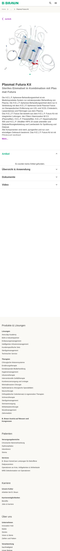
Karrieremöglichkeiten (11, 498)
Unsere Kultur (7, 489)
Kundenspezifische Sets (11, 347)
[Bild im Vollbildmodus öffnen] (5, 68)
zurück (6, 18)
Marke (4, 529)
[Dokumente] (30, 177)
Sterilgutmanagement (10, 350)
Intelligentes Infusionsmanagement (15, 344)
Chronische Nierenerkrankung (13, 443)
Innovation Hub (7, 526)
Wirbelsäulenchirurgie (10, 407)
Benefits (5, 501)
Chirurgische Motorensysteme (13, 362)
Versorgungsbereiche (10, 439)
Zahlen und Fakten (9, 538)
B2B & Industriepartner (10, 338)
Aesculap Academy (9, 335)
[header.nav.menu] (55, 3)
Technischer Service (9, 354)
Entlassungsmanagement (11, 341)
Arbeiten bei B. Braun (10, 492)
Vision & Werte (7, 535)
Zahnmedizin (7, 413)
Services (5, 458)
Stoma (4, 452)
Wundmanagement (9, 410)
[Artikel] (30, 154)
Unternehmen (7, 522)
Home (4, 9)
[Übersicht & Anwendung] (30, 169)
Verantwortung (8, 544)
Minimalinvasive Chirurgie (11, 385)
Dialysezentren (7, 464)
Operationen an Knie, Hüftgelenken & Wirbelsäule (21, 467)
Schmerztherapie (8, 397)
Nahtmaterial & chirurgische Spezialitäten (17, 388)
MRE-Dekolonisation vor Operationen (16, 471)
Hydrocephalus (7, 446)
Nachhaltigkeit (7, 547)
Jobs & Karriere (8, 504)
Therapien (6, 359)
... (11, 9)
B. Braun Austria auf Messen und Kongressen (15, 420)
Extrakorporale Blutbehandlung (13, 369)
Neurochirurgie (7, 391)
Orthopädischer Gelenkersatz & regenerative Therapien (23, 394)
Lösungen (6, 331)
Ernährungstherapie (9, 366)
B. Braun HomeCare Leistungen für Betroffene (19, 461)
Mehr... (5, 139)
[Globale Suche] (50, 3)
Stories (4, 532)
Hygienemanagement (10, 372)
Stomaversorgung (8, 404)
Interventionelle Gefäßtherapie (13, 378)
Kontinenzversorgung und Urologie (15, 381)
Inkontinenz (6, 449)
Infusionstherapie (8, 375)
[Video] (30, 184)
